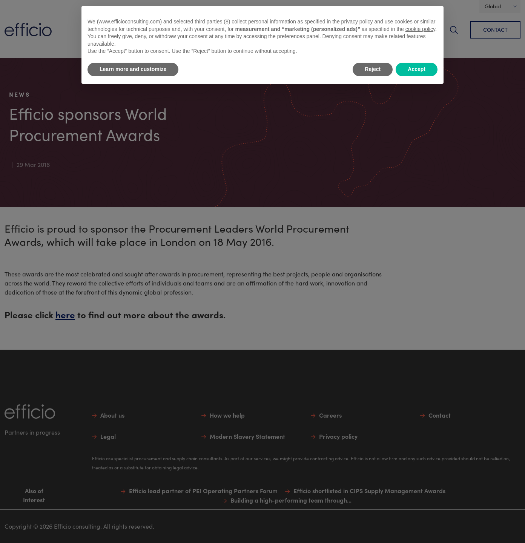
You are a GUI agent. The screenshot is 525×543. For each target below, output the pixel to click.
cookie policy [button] (420, 29)
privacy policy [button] (357, 22)
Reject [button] (373, 69)
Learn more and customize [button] (133, 69)
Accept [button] (416, 69)
